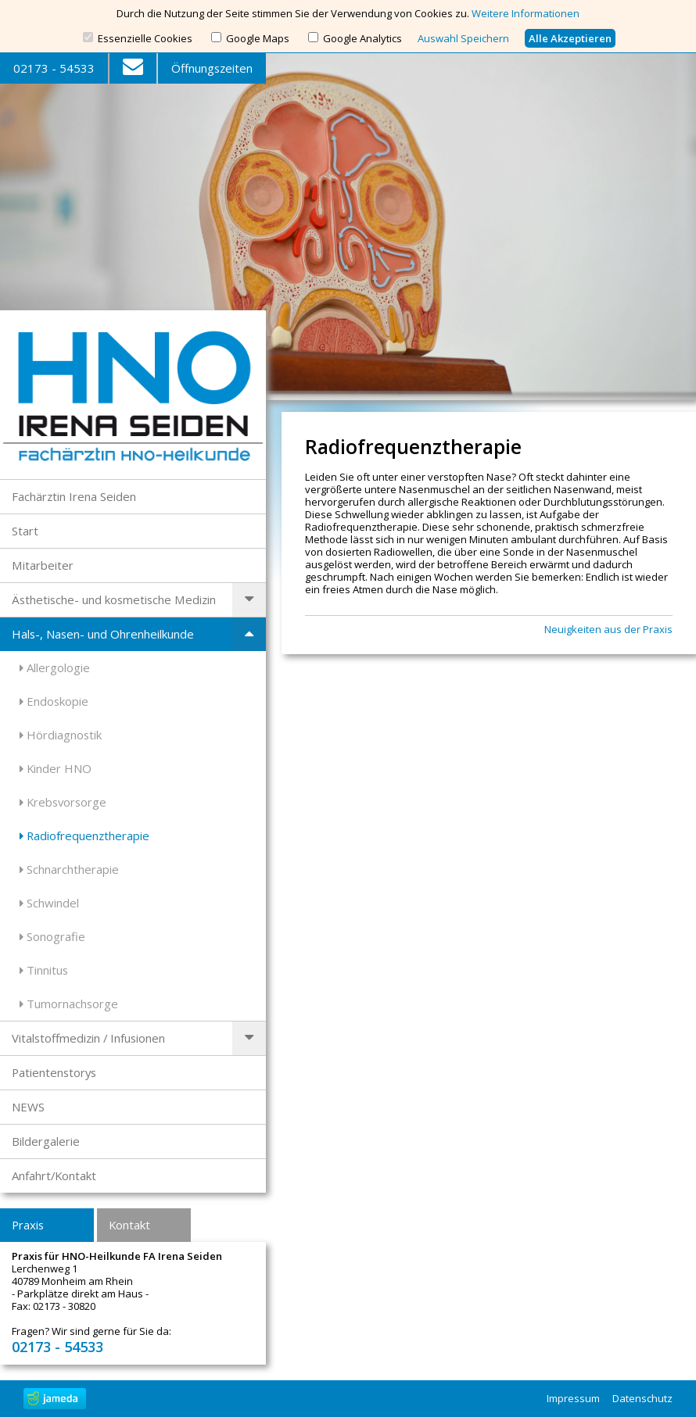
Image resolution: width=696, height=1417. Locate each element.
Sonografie (52, 936)
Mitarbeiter (43, 565)
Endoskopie (54, 701)
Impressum (573, 1398)
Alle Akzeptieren (570, 38)
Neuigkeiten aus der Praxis (608, 629)
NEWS (28, 1107)
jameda (54, 1398)
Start (25, 531)
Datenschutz (642, 1398)
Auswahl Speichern (463, 38)
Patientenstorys (54, 1072)
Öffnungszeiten (212, 68)
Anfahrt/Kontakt (54, 1175)
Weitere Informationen (525, 13)
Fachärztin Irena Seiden (74, 496)
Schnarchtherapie (69, 869)
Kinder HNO (55, 768)
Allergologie (55, 667)
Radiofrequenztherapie (84, 835)
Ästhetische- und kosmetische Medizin (114, 599)
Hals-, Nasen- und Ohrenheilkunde (103, 634)
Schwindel (49, 903)
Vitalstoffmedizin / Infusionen (88, 1038)
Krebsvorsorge (63, 802)
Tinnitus (44, 970)
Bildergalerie (46, 1141)
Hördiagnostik (61, 734)
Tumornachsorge (69, 1003)
